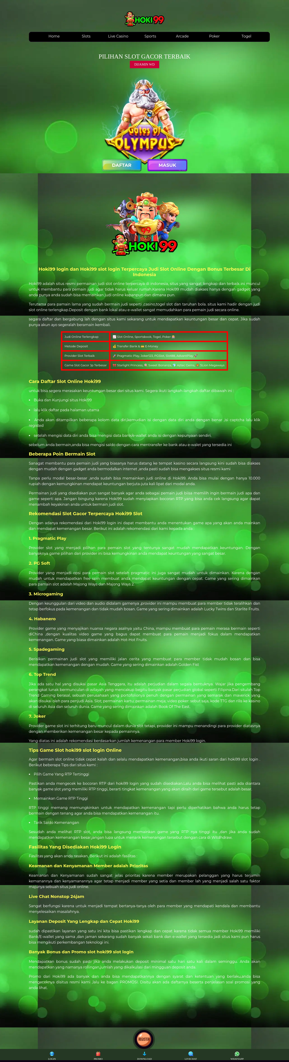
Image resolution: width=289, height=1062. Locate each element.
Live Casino (118, 36)
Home (54, 36)
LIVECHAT (191, 1055)
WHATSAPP (237, 1055)
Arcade (182, 36)
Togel (246, 36)
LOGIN (52, 1055)
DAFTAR (121, 165)
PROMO (98, 1055)
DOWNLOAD (144, 1055)
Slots (86, 36)
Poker (214, 36)
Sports (150, 36)
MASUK (167, 165)
